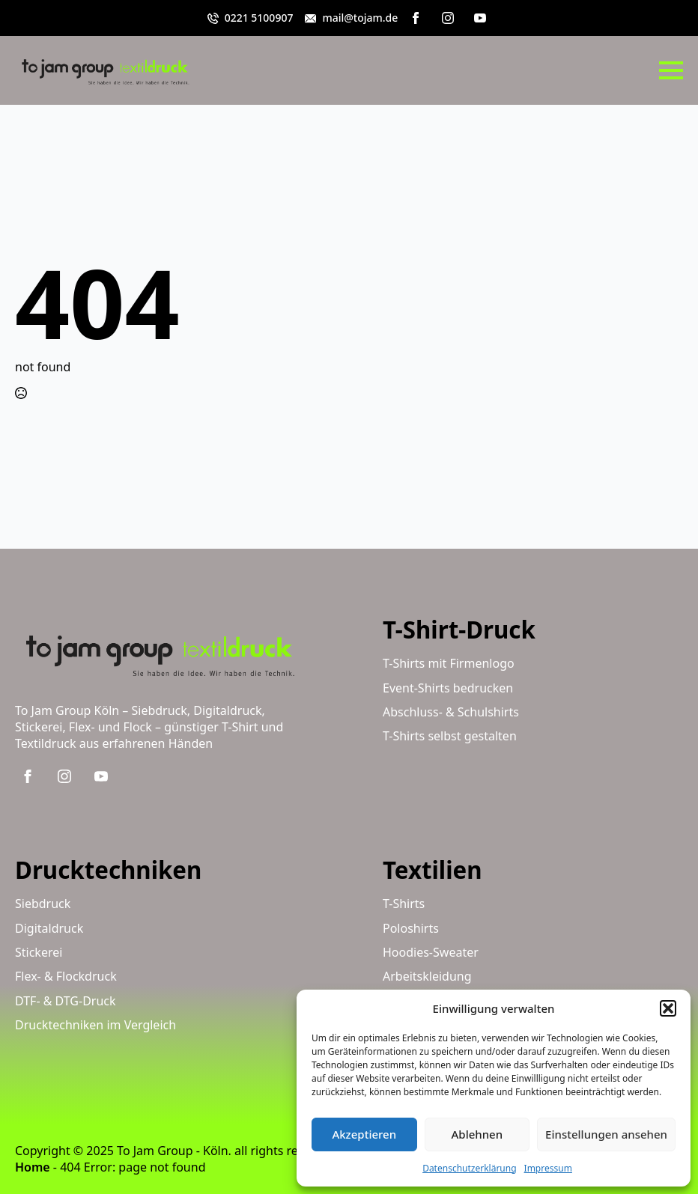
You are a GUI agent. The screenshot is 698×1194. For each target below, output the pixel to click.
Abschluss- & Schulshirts (451, 712)
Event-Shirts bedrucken (448, 688)
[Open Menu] (671, 70)
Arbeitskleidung (427, 976)
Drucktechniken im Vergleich (95, 1025)
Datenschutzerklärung (469, 1168)
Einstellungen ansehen (606, 1134)
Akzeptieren (364, 1134)
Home (32, 1167)
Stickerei (38, 952)
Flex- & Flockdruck (66, 976)
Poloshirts (411, 928)
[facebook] (415, 17)
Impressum (548, 1168)
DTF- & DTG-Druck (65, 1001)
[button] (668, 1008)
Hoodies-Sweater (431, 952)
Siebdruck (42, 903)
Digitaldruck (49, 928)
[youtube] (480, 17)
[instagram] (447, 17)
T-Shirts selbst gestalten (450, 736)
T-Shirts (404, 903)
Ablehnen (477, 1134)
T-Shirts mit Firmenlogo (449, 663)
